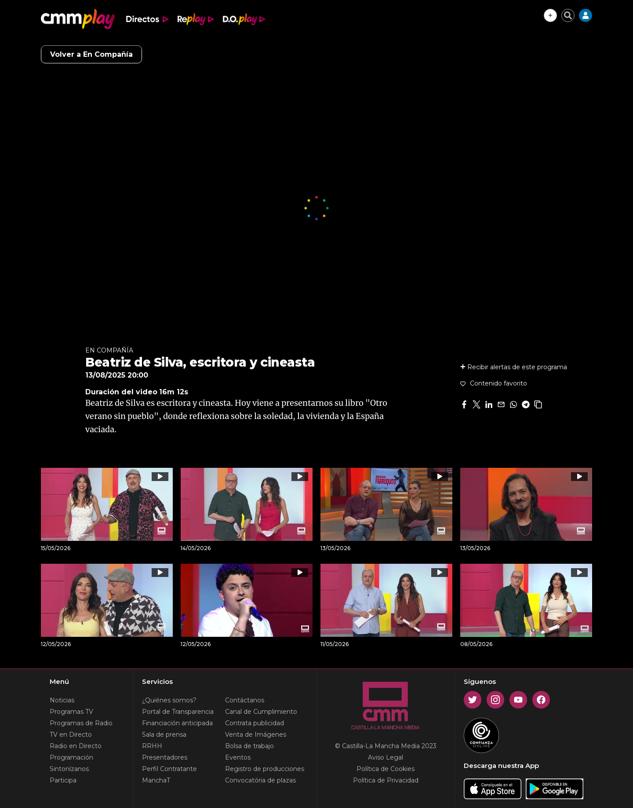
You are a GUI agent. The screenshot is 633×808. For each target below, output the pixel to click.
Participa (63, 780)
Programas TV (71, 712)
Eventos (238, 757)
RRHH (152, 746)
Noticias (62, 700)
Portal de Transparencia (178, 712)
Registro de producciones (264, 769)
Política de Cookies (386, 769)
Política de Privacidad (385, 780)
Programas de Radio (81, 723)
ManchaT (156, 780)
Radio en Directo (76, 746)
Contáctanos (244, 700)
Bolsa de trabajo (249, 746)
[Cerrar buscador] (568, 15)
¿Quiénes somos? (169, 700)
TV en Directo (71, 734)
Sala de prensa (164, 734)
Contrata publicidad (254, 723)
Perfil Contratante (169, 769)
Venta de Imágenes (255, 734)
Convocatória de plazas (260, 780)
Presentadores (164, 757)
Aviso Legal (385, 757)
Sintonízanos (69, 769)
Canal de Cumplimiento (261, 712)
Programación (71, 757)
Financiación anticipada (177, 723)
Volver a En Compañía (91, 54)
